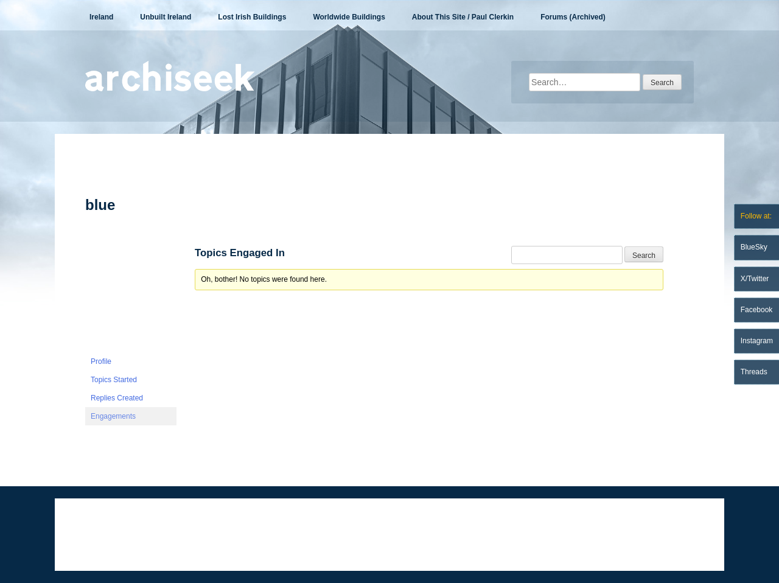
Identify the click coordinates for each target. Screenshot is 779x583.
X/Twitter (755, 278)
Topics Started (114, 379)
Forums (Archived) (573, 17)
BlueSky (754, 247)
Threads (754, 372)
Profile (101, 361)
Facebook (757, 309)
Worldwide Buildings (349, 17)
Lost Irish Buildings (252, 17)
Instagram (757, 341)
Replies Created (117, 398)
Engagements (113, 416)
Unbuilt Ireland (165, 17)
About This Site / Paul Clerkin (463, 17)
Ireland (101, 17)
